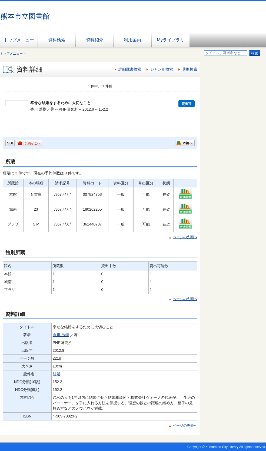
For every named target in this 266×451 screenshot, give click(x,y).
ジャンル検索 (161, 69)
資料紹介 (94, 40)
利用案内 (132, 40)
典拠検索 (189, 69)
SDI (10, 143)
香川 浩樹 (61, 335)
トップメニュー (19, 40)
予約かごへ (32, 143)
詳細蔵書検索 (129, 69)
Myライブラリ (170, 40)
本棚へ (187, 143)
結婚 (56, 374)
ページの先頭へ (185, 237)
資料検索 (56, 40)
